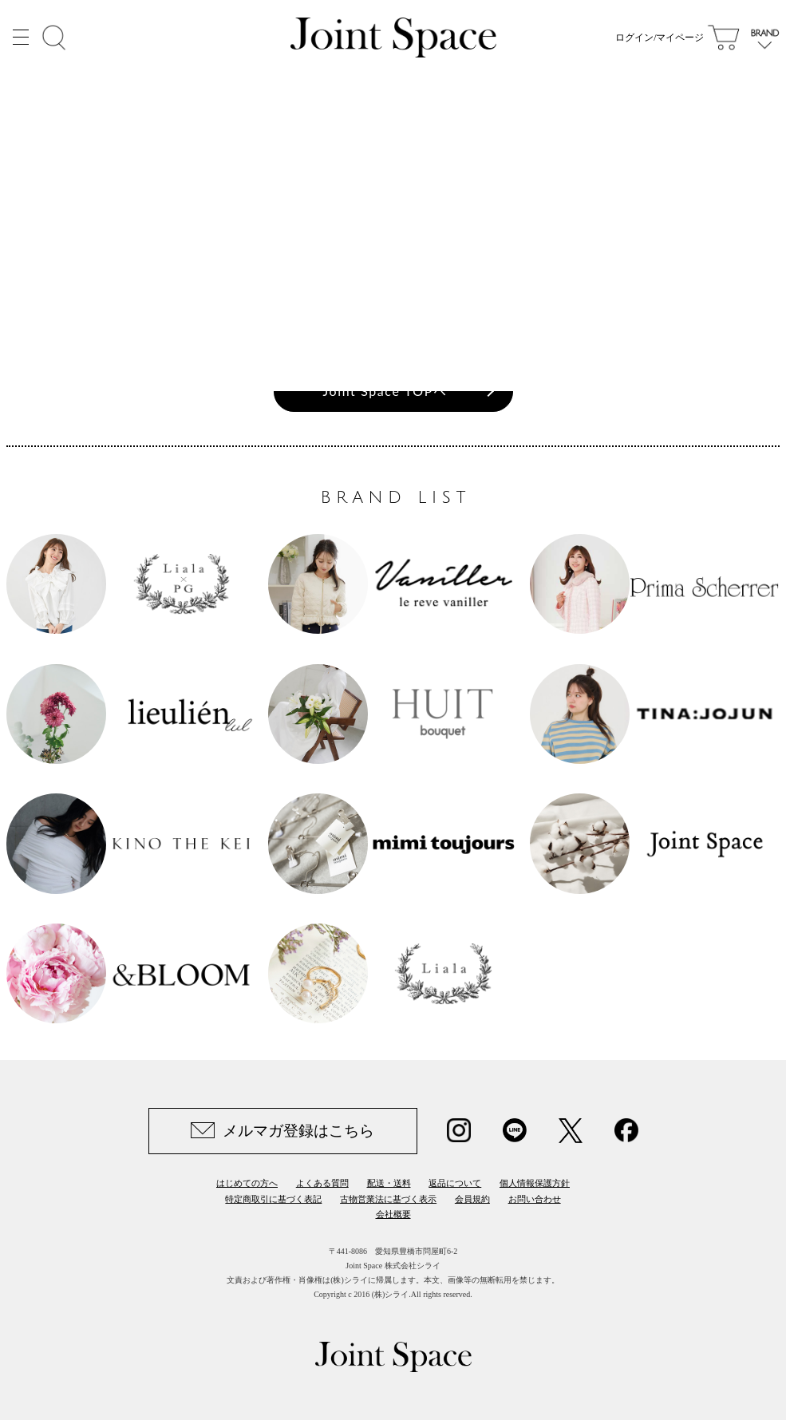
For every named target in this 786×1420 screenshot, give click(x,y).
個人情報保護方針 (535, 1183)
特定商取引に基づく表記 (273, 1199)
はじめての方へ (247, 1183)
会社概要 (393, 1214)
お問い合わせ (534, 1199)
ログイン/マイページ (659, 39)
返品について (455, 1183)
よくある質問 (322, 1183)
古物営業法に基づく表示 (388, 1199)
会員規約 (472, 1199)
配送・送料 (389, 1183)
